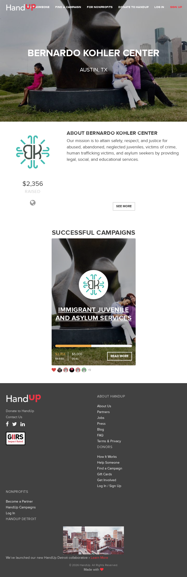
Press (101, 424)
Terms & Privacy (109, 441)
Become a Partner (19, 501)
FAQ (100, 435)
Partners (103, 412)
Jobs (100, 418)
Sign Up (176, 7)
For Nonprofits (99, 7)
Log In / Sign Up (109, 486)
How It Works (107, 457)
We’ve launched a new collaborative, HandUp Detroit (93, 540)
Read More (120, 356)
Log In (159, 7)
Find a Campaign (68, 7)
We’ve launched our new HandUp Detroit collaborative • (48, 558)
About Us (104, 406)
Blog (100, 429)
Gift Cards (104, 474)
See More (124, 206)
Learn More (99, 558)
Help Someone (38, 7)
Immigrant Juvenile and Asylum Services (94, 314)
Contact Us (14, 417)
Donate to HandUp (133, 7)
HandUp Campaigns (21, 507)
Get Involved (106, 480)
